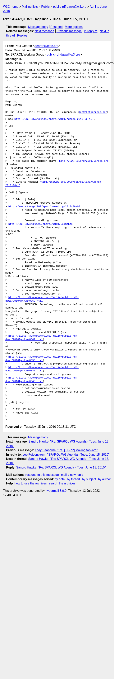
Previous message (69, 31)
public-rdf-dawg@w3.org (69, 6)
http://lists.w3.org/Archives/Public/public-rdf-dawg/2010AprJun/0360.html (42, 299)
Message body (38, 26)
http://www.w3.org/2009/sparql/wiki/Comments (40, 224)
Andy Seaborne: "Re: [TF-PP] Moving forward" (66, 450)
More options (74, 26)
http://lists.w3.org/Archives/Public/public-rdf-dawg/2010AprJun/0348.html (42, 379)
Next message (44, 31)
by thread (73, 479)
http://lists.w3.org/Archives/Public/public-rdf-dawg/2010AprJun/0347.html (42, 369)
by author (104, 479)
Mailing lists (30, 6)
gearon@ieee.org (46, 45)
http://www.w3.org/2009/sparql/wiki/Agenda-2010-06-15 (53, 119)
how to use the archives (31, 483)
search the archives (62, 483)
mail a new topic (72, 474)
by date (60, 479)
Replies (22, 35)
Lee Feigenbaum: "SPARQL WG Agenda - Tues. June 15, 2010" (65, 454)
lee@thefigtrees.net (93, 112)
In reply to (90, 31)
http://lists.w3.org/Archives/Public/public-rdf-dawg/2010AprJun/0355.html (42, 358)
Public (45, 6)
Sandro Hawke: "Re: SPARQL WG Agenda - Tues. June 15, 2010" (61, 467)
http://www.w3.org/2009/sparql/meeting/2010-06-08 (44, 206)
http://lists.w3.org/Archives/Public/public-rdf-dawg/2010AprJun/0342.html (42, 337)
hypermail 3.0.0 (55, 490)
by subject (89, 479)
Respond (56, 26)
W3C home (10, 6)
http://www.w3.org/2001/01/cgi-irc (83, 161)
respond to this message (42, 474)
